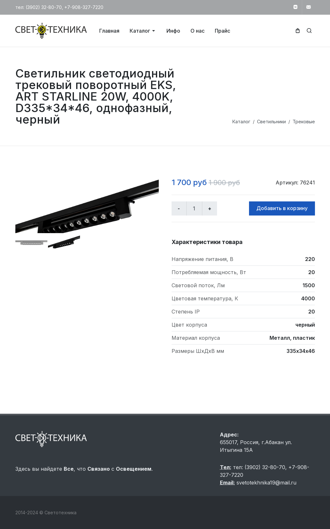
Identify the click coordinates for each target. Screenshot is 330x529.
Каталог (241, 121)
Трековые (304, 121)
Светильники (271, 121)
